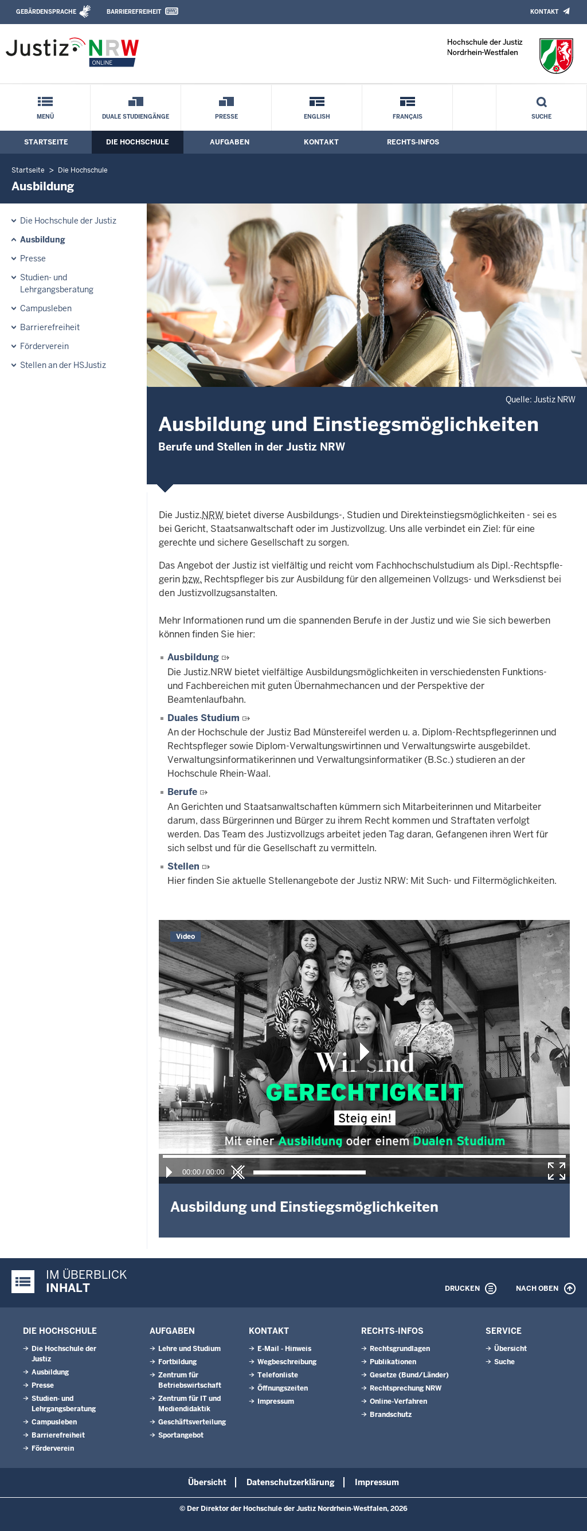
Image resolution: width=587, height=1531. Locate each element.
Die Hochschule (137, 142)
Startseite (46, 142)
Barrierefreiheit (134, 11)
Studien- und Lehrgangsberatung (56, 283)
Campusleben (46, 308)
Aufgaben (229, 142)
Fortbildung (177, 1361)
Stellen (183, 866)
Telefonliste (277, 1375)
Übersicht (510, 1348)
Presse (226, 116)
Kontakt (544, 11)
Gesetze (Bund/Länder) (409, 1375)
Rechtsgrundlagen (400, 1348)
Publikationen (393, 1361)
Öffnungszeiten (282, 1388)
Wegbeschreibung (286, 1361)
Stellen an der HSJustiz (63, 365)
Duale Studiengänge (135, 116)
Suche (541, 116)
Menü (45, 116)
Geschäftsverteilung (192, 1422)
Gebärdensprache (46, 11)
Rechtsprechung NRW (405, 1388)
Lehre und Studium (189, 1348)
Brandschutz (391, 1414)
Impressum (275, 1401)
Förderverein (44, 346)
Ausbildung (42, 239)
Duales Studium (203, 718)
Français (407, 116)
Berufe (182, 792)
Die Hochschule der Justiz (68, 221)
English (317, 116)
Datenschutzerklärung (290, 1482)
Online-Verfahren (398, 1401)
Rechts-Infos (413, 142)
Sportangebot (181, 1435)
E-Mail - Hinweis (284, 1348)
